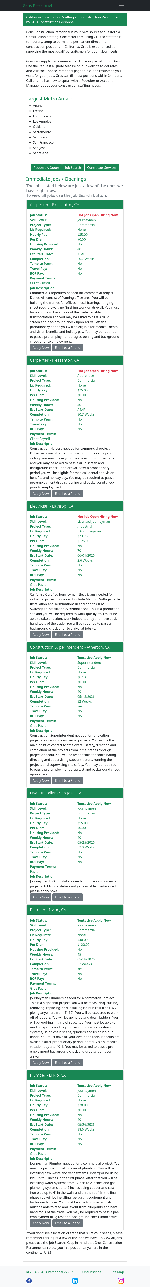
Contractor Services (102, 167)
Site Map (117, 1272)
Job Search (73, 167)
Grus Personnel (37, 5)
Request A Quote (46, 167)
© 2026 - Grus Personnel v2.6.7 (49, 1272)
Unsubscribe (91, 1272)
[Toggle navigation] (121, 6)
